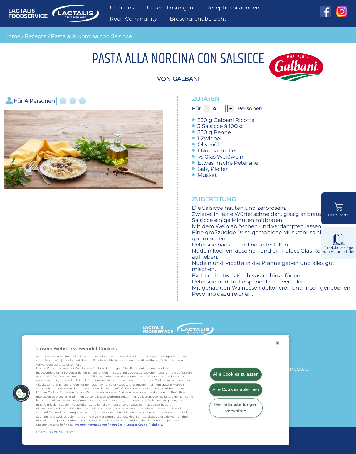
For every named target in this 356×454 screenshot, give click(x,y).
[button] (21, 393)
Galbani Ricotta (225, 120)
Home (12, 36)
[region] (155, 390)
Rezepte (35, 36)
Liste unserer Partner (55, 432)
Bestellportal (338, 215)
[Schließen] (277, 343)
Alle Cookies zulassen (235, 374)
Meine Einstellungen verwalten (236, 408)
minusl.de (296, 368)
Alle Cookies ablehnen (235, 389)
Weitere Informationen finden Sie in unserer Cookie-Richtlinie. (119, 424)
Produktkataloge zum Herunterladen (338, 249)
